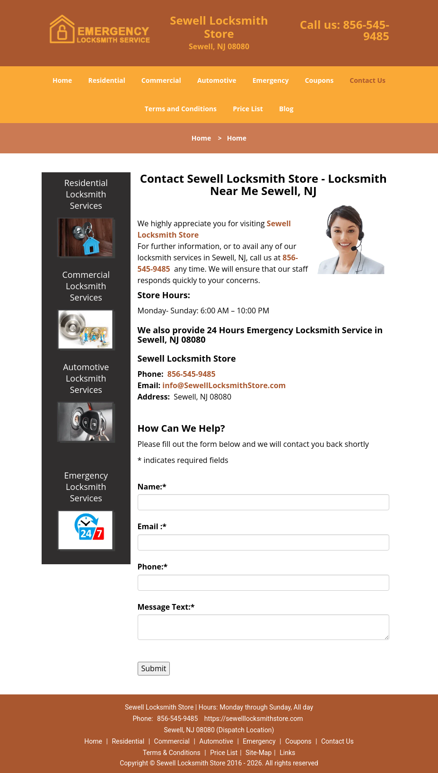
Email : (152, 526)
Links (287, 752)
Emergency (271, 80)
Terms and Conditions (181, 108)
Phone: (153, 566)
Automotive (217, 80)
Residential (106, 80)
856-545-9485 (366, 30)
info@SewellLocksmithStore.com (224, 385)
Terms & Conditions (172, 752)
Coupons (319, 80)
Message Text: (166, 607)
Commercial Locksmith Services (86, 286)
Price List (248, 108)
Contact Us (367, 80)
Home (62, 80)
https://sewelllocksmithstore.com (253, 718)
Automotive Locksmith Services (86, 378)
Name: (152, 486)
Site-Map (258, 752)
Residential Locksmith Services (86, 194)
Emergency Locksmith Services (86, 487)
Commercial (161, 80)
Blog (286, 108)
